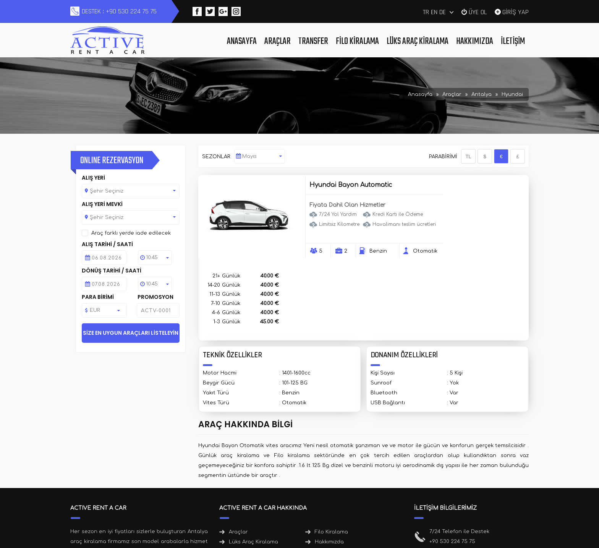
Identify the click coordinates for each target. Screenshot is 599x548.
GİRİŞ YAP (515, 11)
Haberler (326, 470)
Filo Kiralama (357, 41)
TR (426, 12)
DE (442, 12)
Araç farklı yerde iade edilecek (131, 233)
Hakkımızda (474, 41)
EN (434, 12)
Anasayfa (242, 41)
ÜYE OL (478, 11)
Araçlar (277, 41)
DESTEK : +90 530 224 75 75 (119, 11)
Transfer (313, 41)
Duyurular (242, 480)
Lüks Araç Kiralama (417, 41)
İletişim (513, 41)
